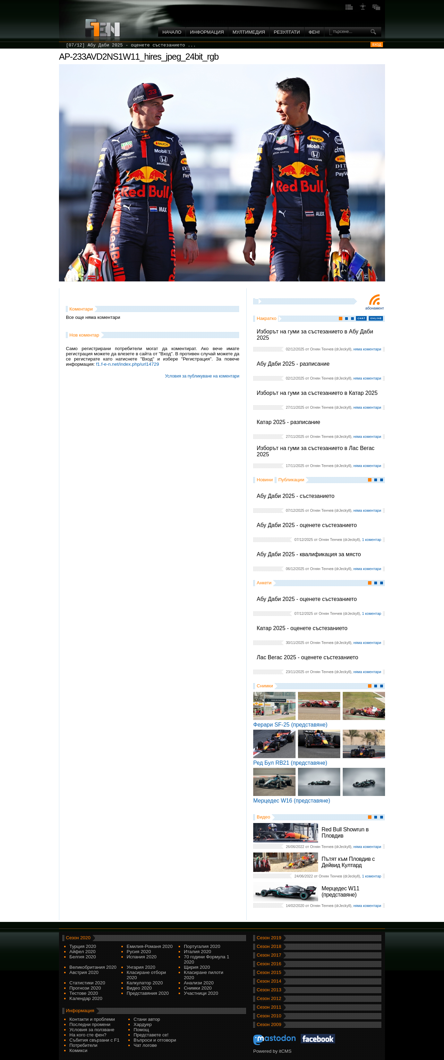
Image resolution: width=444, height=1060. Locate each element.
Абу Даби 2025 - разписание (293, 364)
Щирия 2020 (197, 967)
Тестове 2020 (83, 993)
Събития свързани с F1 (94, 1040)
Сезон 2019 (269, 937)
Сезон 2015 (269, 972)
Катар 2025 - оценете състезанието (302, 628)
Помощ (141, 1029)
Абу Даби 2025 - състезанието (295, 496)
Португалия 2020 (202, 946)
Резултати (287, 32)
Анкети (264, 582)
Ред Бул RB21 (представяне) (290, 763)
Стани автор (147, 1019)
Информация (207, 32)
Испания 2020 (141, 956)
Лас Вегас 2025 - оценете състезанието (307, 657)
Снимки (265, 685)
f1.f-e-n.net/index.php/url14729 (127, 364)
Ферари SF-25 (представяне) (290, 725)
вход (376, 44)
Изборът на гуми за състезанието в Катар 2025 (317, 393)
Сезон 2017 (269, 955)
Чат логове (145, 1045)
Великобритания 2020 (93, 967)
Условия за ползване (91, 1029)
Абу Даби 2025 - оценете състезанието (307, 525)
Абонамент (374, 308)
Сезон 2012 (269, 998)
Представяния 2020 (148, 993)
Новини (265, 479)
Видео (263, 817)
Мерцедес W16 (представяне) (291, 801)
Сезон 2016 (269, 963)
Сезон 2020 (78, 937)
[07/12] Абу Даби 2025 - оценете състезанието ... (131, 45)
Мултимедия (248, 32)
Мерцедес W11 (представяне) (340, 891)
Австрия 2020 (84, 972)
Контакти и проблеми (92, 1019)
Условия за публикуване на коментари (202, 376)
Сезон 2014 (269, 981)
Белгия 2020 (82, 956)
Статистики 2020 (87, 982)
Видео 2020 (139, 988)
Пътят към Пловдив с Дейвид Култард (348, 862)
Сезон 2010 (269, 1015)
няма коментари (367, 349)
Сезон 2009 (269, 1024)
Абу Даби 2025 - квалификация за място (309, 554)
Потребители (83, 1045)
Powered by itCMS (272, 1051)
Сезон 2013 (269, 989)
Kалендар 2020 (85, 998)
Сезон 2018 (269, 946)
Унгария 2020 (141, 967)
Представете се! (151, 1034)
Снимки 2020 (198, 988)
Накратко (266, 318)
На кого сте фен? (87, 1034)
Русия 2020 (139, 951)
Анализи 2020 (199, 982)
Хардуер (143, 1024)
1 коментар (371, 539)
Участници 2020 (201, 993)
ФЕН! (314, 32)
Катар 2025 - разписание (288, 422)
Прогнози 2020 (85, 988)
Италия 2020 (197, 951)
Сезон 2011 (269, 1007)
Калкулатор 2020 (145, 982)
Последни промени (89, 1024)
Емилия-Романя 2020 (150, 946)
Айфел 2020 (82, 951)
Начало (171, 32)
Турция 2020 (82, 946)
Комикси (78, 1050)
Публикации (291, 479)
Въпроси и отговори (155, 1040)
